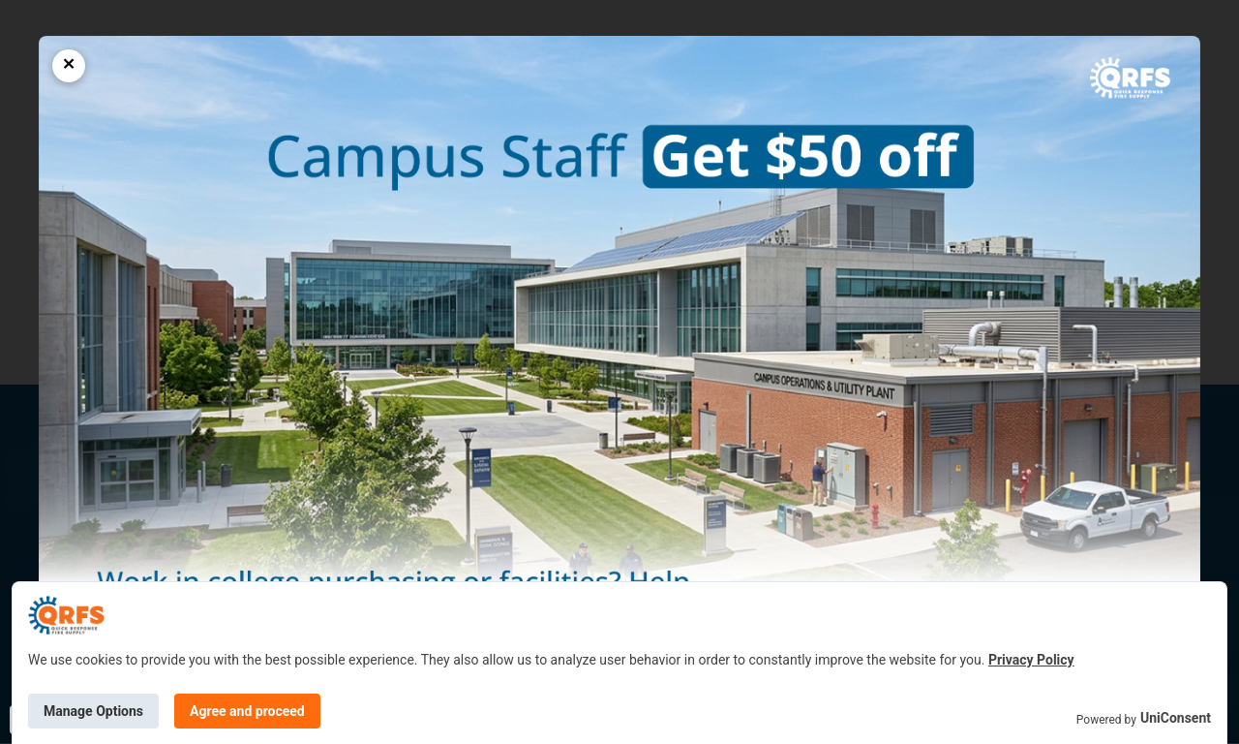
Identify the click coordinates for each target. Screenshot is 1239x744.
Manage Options (93, 711)
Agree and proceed (247, 711)
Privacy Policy (1031, 659)
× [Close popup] (69, 63)
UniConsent (1175, 718)
